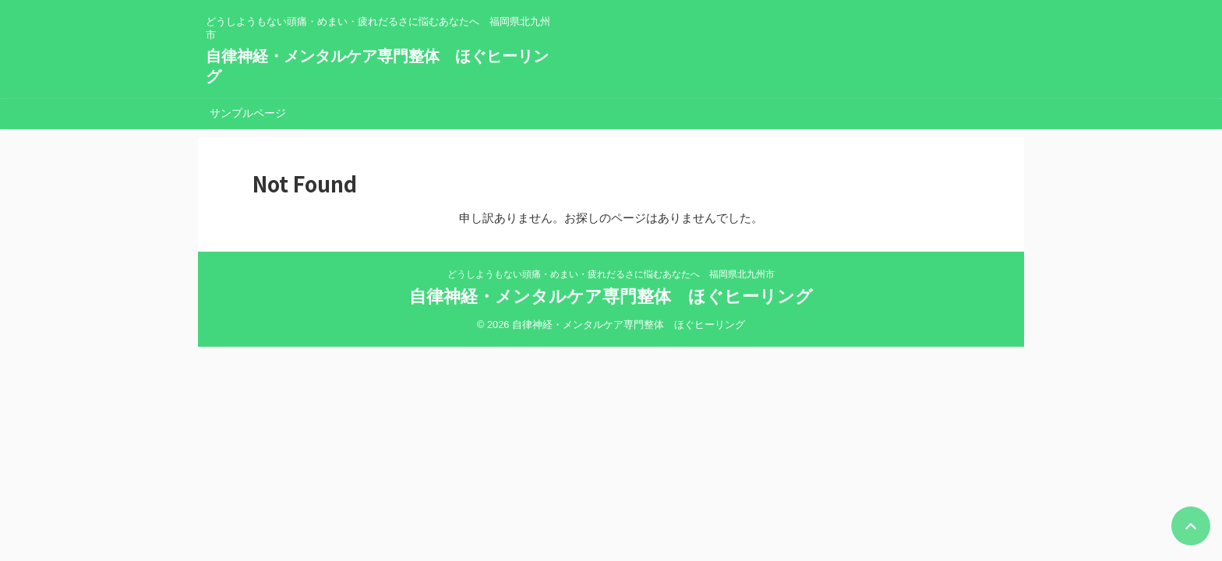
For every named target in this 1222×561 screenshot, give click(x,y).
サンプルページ (248, 113)
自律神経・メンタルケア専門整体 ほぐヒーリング (611, 296)
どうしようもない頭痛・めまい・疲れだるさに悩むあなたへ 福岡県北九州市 (611, 274)
